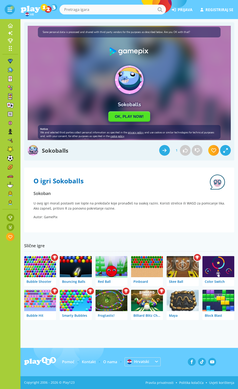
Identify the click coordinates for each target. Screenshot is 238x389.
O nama (110, 361)
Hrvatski (138, 361)
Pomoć (68, 361)
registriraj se (216, 9)
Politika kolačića (191, 382)
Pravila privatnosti (159, 382)
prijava (182, 9)
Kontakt (89, 361)
